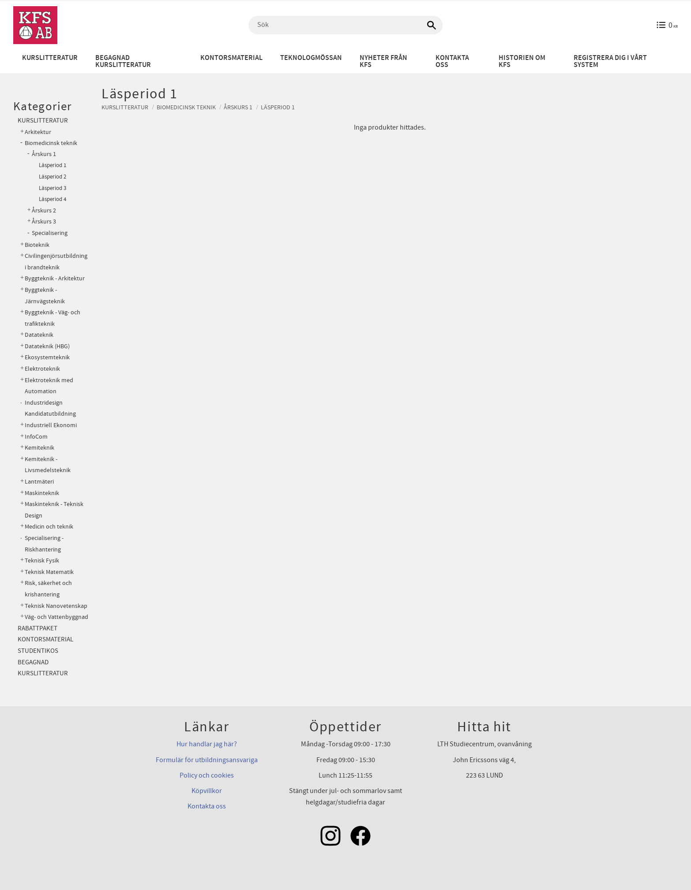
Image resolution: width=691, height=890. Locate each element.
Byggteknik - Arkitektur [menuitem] (55, 278)
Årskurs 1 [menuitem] (44, 154)
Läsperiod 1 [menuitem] (52, 165)
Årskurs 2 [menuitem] (44, 211)
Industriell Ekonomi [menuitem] (51, 425)
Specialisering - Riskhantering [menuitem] (44, 544)
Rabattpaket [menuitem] (37, 628)
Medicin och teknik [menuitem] (49, 526)
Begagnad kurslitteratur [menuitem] (123, 61)
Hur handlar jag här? (207, 744)
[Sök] (432, 25)
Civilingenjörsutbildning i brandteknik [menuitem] (56, 262)
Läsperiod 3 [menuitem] (52, 188)
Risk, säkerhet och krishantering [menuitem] (48, 589)
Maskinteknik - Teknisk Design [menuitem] (54, 510)
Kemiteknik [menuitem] (39, 447)
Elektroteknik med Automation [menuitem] (49, 386)
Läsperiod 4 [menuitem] (52, 199)
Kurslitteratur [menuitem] (50, 58)
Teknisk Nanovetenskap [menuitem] (56, 606)
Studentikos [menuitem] (38, 651)
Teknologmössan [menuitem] (311, 58)
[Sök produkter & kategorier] (345, 25)
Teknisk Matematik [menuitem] (49, 572)
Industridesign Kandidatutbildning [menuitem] (50, 408)
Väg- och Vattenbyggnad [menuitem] (56, 617)
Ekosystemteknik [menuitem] (47, 357)
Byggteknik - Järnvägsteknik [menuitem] (45, 295)
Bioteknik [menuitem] (37, 245)
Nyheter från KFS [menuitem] (383, 61)
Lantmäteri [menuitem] (39, 481)
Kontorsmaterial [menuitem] (231, 58)
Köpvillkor (207, 790)
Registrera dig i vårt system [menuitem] (610, 61)
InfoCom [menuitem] (36, 436)
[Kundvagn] (667, 25)
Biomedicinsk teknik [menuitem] (51, 143)
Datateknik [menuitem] (39, 335)
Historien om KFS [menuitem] (522, 61)
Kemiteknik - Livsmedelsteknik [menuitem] (48, 465)
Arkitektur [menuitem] (38, 132)
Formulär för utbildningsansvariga (207, 760)
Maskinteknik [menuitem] (42, 493)
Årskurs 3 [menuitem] (44, 222)
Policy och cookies (207, 775)
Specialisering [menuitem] (50, 233)
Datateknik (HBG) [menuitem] (47, 346)
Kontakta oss (207, 806)
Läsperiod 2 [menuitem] (52, 176)
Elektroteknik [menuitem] (42, 369)
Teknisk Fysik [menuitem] (42, 560)
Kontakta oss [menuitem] (452, 61)
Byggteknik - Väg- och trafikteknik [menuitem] (52, 318)
